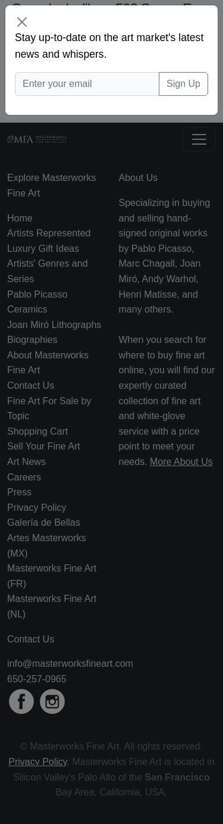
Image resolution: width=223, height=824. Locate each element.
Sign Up (183, 84)
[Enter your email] (87, 84)
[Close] (22, 22)
